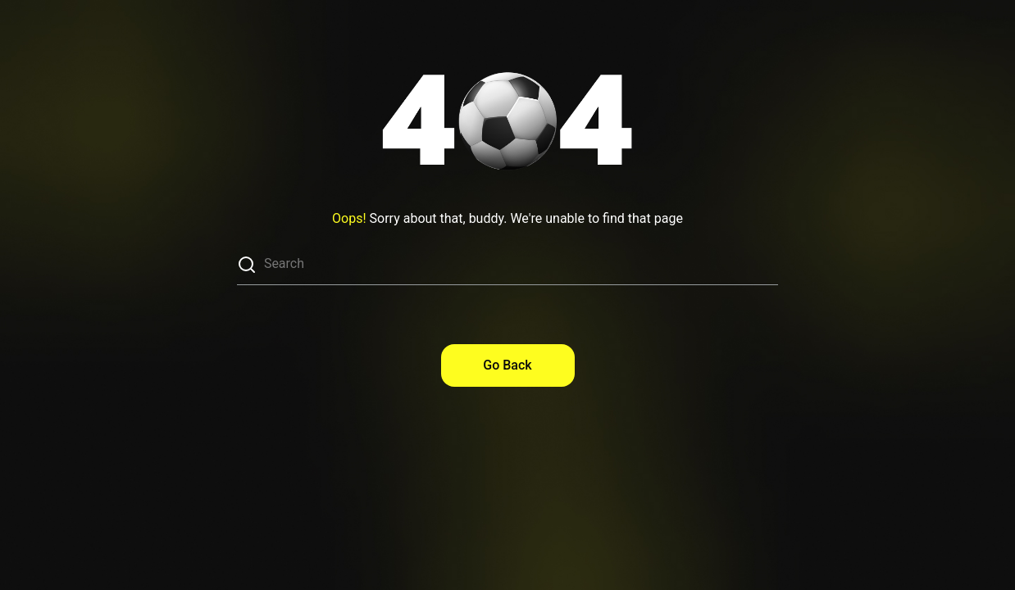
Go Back (507, 365)
